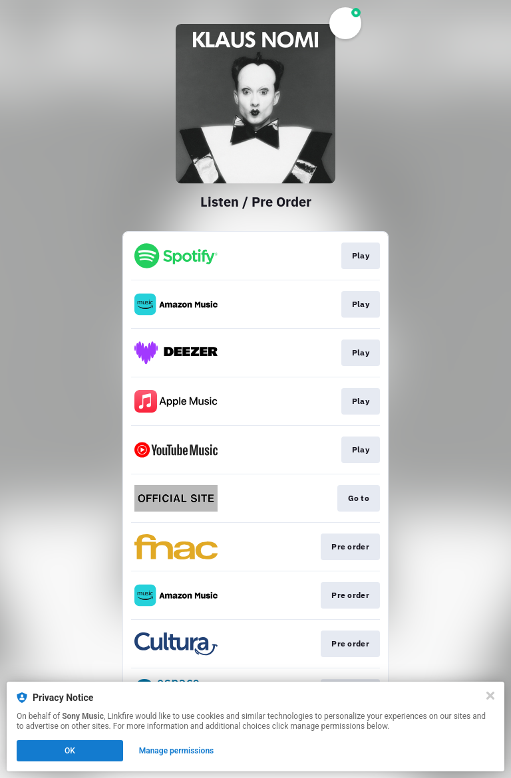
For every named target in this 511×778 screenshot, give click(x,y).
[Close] (490, 695)
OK (70, 750)
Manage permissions (176, 750)
